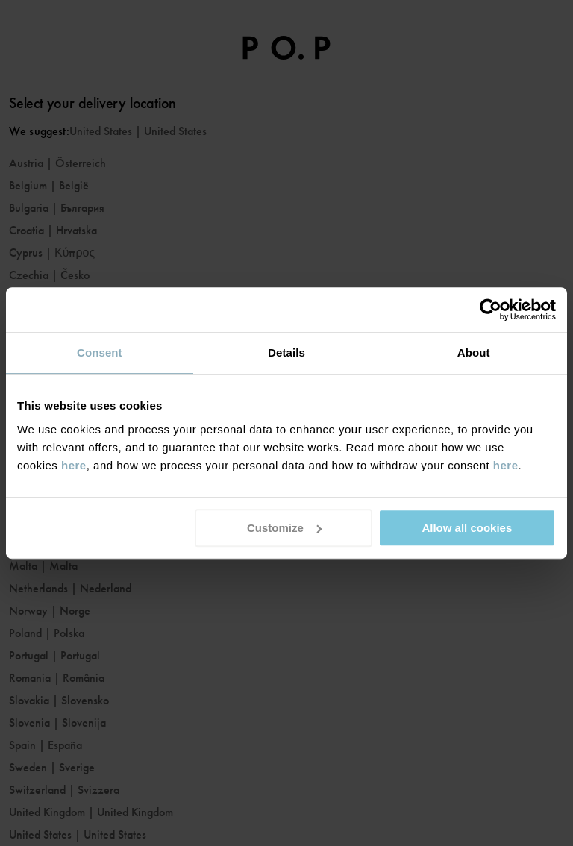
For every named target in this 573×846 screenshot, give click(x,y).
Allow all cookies (467, 527)
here (74, 465)
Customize (284, 527)
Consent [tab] (99, 352)
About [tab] (473, 352)
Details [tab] (286, 352)
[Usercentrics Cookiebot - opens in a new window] (490, 309)
